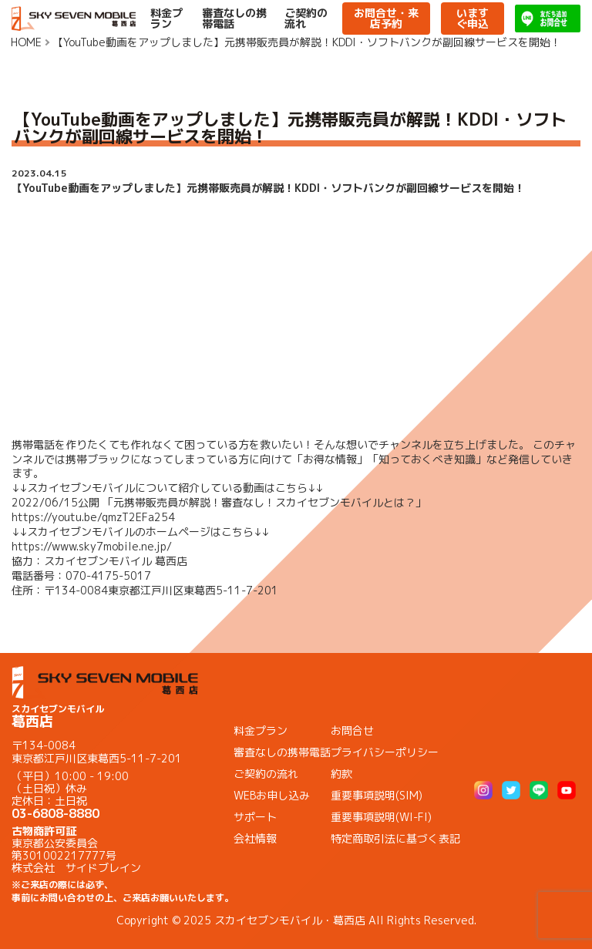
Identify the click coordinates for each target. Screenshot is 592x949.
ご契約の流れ (306, 18)
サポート (255, 816)
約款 (341, 773)
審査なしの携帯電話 (234, 18)
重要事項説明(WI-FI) (381, 816)
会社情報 (255, 838)
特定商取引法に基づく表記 (395, 838)
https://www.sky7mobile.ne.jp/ (92, 546)
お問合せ (352, 730)
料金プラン (166, 18)
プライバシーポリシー (385, 752)
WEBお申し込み (272, 795)
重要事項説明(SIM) (376, 795)
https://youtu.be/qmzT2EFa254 (93, 517)
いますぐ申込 (472, 18)
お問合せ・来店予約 (386, 18)
